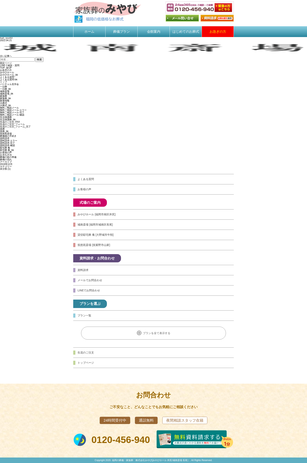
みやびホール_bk (9, 74)
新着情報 (4, 100)
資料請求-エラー (8, 140)
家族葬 (3, 96)
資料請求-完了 (7, 143)
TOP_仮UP (6, 67)
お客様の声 (6, 152)
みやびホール (7, 72)
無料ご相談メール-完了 (12, 112)
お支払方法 (6, 154)
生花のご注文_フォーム (12, 124)
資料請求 (4, 138)
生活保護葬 (6, 117)
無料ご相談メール (9, 107)
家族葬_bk (5, 98)
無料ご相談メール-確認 (12, 114)
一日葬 (3, 86)
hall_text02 (6, 38)
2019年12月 (6, 164)
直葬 (2, 129)
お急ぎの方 (217, 32)
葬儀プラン (121, 32)
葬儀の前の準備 (8, 157)
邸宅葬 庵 (5, 147)
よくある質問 (7, 77)
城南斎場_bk (6, 93)
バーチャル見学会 (9, 84)
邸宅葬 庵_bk (7, 150)
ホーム (89, 32)
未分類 (3, 169)
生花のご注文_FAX (10, 122)
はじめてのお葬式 (185, 32)
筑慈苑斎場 (6, 133)
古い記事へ (6, 56)
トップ (3, 82)
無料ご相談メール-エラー (13, 110)
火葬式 (3, 103)
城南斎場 (4, 91)
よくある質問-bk (8, 79)
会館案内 (153, 32)
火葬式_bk (5, 105)
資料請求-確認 (7, 145)
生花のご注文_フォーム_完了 (15, 126)
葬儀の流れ (6, 159)
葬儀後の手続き (8, 136)
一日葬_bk (5, 89)
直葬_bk (4, 131)
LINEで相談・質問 (9, 65)
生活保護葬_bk (7, 119)
